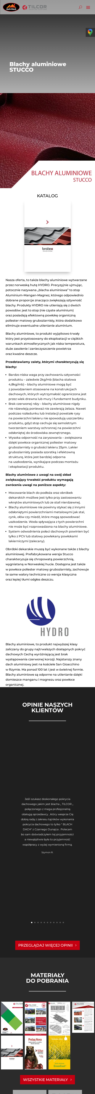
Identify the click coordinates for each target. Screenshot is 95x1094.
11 (63, 922)
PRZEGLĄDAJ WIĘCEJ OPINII (45, 945)
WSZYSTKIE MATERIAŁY (45, 1079)
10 (60, 922)
